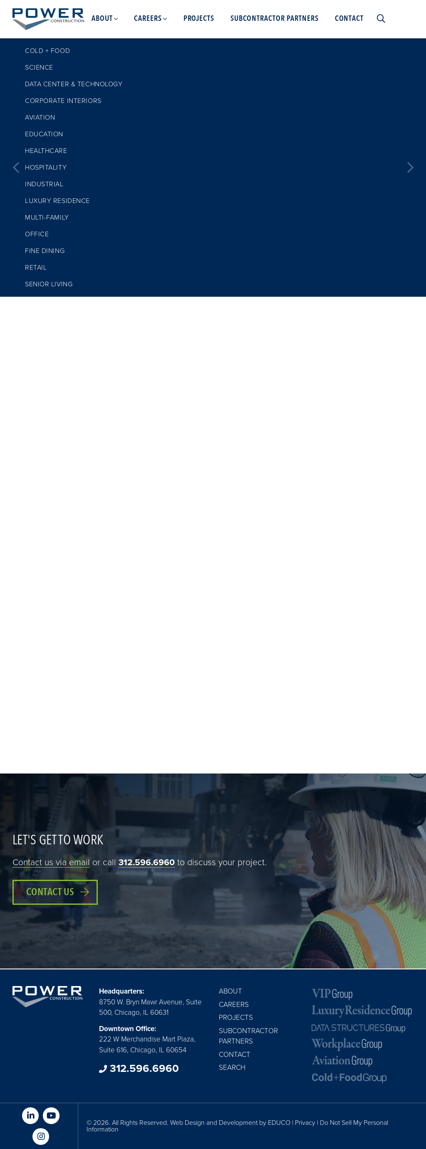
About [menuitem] (102, 18)
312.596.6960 (147, 862)
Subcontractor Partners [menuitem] (274, 18)
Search (232, 1067)
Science (39, 67)
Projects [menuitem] (198, 18)
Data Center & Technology (73, 84)
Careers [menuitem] (147, 18)
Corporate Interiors (63, 101)
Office (37, 234)
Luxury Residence (57, 201)
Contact (234, 1054)
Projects (236, 1017)
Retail (36, 267)
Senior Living (48, 284)
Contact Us (50, 892)
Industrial (44, 184)
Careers (234, 1004)
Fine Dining (44, 251)
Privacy (305, 1123)
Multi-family (47, 217)
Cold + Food (47, 51)
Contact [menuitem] (349, 18)
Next (410, 168)
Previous (15, 168)
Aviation (40, 117)
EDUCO (279, 1123)
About (230, 991)
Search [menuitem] (379, 19)
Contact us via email (51, 862)
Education (44, 134)
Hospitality (46, 167)
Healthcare (46, 151)
